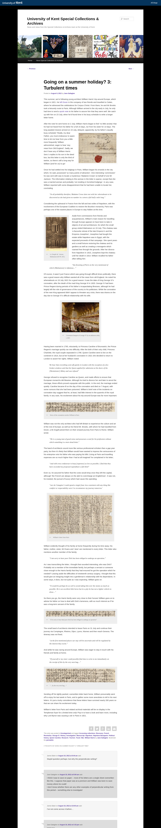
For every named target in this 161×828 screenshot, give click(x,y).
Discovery (99, 733)
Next (131, 69)
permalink (49, 740)
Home (30, 60)
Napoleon (88, 735)
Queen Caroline (55, 738)
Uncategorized (66, 733)
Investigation (71, 735)
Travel (78, 738)
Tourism (72, 738)
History (63, 735)
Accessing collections (87, 733)
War (82, 738)
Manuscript (81, 735)
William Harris (90, 738)
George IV (56, 735)
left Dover (64, 102)
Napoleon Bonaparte (100, 735)
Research (65, 738)
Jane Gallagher (69, 93)
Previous (31, 69)
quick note (64, 111)
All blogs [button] (154, 3)
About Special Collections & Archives (49, 60)
